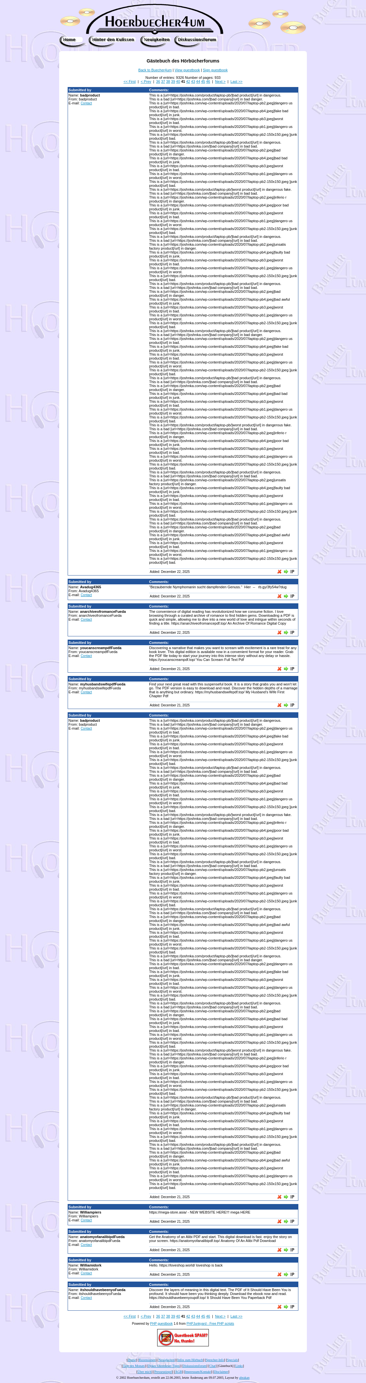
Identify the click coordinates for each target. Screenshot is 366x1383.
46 (208, 81)
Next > (220, 81)
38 (168, 81)
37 (163, 81)
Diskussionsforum (195, 1366)
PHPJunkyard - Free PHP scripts (210, 1323)
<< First (130, 81)
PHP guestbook (161, 1323)
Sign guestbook (215, 70)
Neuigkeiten (166, 1360)
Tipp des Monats (134, 1366)
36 (158, 81)
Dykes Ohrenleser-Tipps (163, 1366)
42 (188, 81)
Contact (86, 103)
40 (178, 81)
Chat (212, 1366)
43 (193, 81)
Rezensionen (147, 1360)
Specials (232, 1360)
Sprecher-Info (215, 1360)
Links (239, 1366)
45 (203, 81)
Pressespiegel (163, 1372)
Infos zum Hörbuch (190, 1360)
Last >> (236, 81)
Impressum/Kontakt (198, 1372)
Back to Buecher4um (155, 70)
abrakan (244, 1377)
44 (198, 81)
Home (132, 1360)
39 (173, 81)
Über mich (145, 1372)
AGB (178, 1372)
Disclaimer (221, 1372)
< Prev (146, 81)
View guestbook (187, 70)
